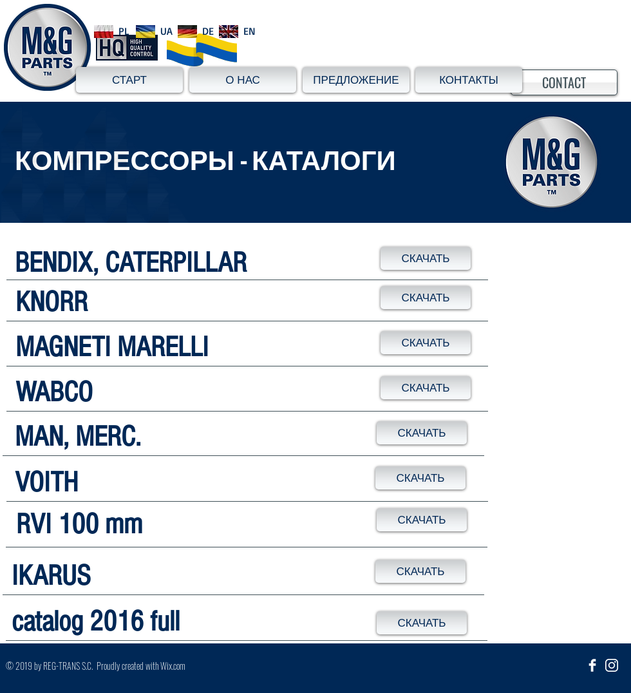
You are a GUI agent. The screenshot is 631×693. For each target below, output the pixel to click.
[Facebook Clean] (592, 665)
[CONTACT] (564, 82)
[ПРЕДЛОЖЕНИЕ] (356, 80)
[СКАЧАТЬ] (426, 258)
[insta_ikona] (611, 665)
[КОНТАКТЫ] (468, 80)
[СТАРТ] (129, 80)
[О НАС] (242, 80)
